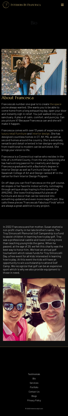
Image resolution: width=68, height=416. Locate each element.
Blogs (34, 396)
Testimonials (34, 374)
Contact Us (34, 391)
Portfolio (34, 387)
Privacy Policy (34, 400)
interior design (41, 133)
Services (34, 382)
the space (55, 104)
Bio (34, 378)
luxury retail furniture (14, 133)
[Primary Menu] (62, 5)
